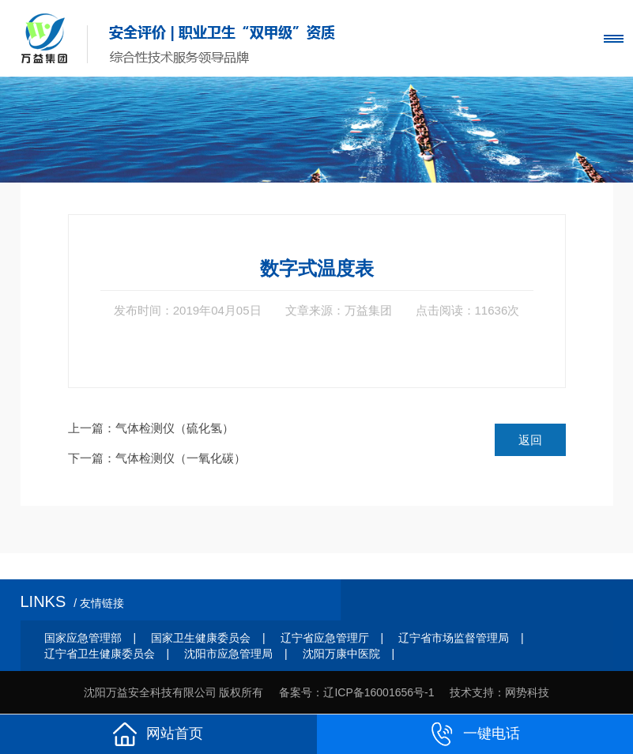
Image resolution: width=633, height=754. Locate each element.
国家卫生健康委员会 (201, 637)
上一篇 (151, 428)
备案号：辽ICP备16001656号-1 (356, 692)
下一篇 (157, 458)
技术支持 (472, 692)
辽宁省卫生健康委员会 (99, 653)
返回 (530, 440)
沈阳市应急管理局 (228, 653)
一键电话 (475, 734)
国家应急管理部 (83, 637)
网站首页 (158, 734)
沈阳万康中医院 (341, 653)
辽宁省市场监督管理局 (453, 637)
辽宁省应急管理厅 (325, 637)
